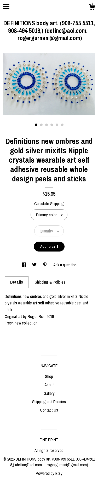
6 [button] (62, 125)
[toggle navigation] (6, 6)
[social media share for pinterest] (45, 265)
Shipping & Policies (50, 282)
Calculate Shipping (49, 203)
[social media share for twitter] (35, 265)
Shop (49, 376)
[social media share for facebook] (24, 265)
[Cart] (92, 8)
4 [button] (51, 125)
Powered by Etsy (49, 473)
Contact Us (49, 410)
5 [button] (57, 125)
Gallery (49, 393)
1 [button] (36, 125)
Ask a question (65, 265)
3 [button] (46, 125)
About (49, 385)
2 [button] (41, 125)
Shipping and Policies (49, 402)
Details (16, 282)
